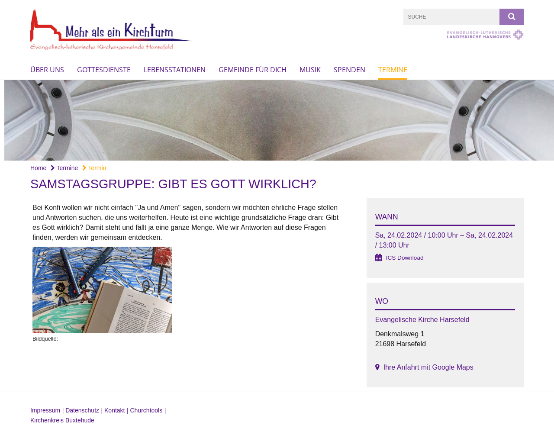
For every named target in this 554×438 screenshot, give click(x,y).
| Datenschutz (80, 410)
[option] (277, 120)
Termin (94, 167)
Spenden (349, 69)
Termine (392, 69)
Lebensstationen (175, 69)
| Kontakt (113, 410)
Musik (310, 69)
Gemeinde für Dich (253, 69)
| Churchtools (144, 410)
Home (38, 167)
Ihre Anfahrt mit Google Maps (428, 367)
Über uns (47, 69)
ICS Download (405, 257)
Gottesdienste (104, 69)
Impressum (45, 410)
